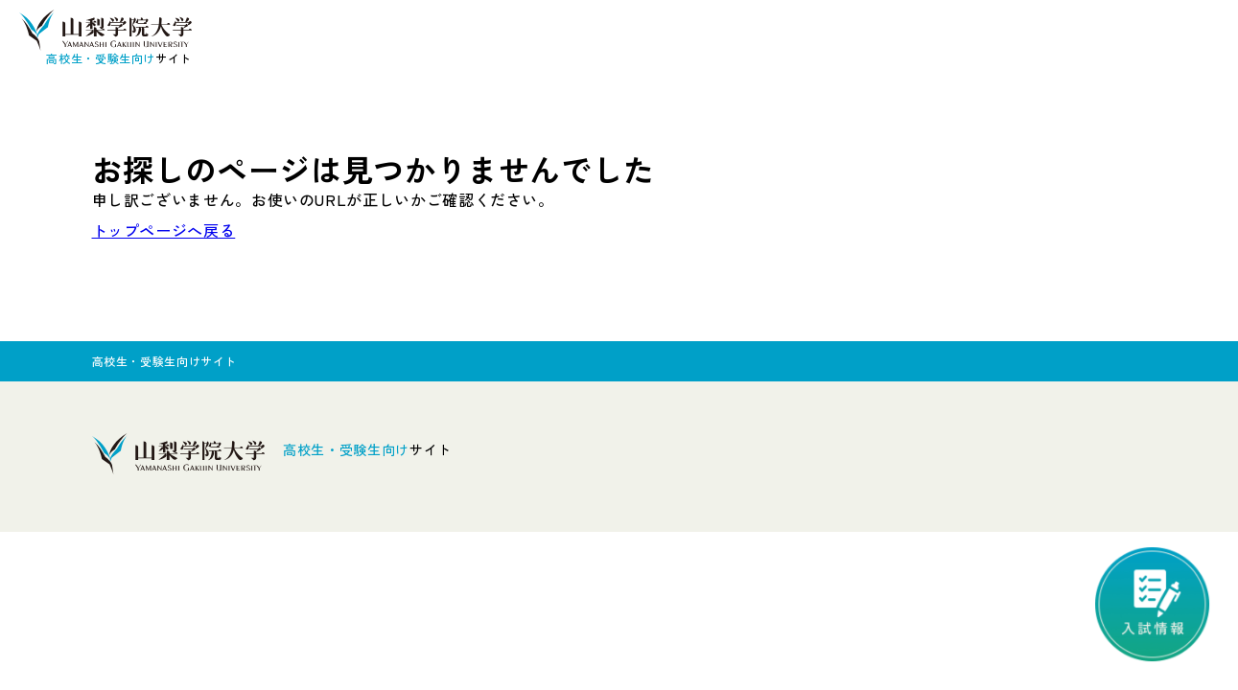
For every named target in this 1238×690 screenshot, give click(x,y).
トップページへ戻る (164, 230)
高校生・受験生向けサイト (165, 361)
